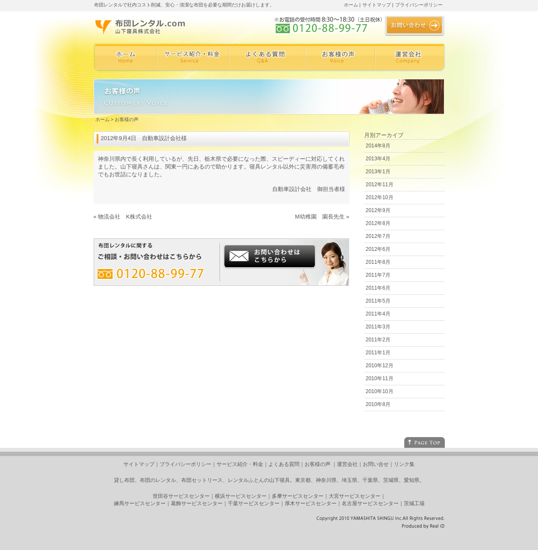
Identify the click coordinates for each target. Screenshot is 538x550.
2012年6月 (378, 249)
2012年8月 (378, 223)
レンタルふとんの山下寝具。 (261, 480)
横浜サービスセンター (241, 496)
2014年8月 (378, 146)
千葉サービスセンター (254, 503)
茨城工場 (414, 503)
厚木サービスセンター (311, 503)
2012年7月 (378, 236)
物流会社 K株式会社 (125, 216)
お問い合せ (376, 464)
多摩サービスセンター (298, 496)
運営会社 (347, 464)
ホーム (351, 4)
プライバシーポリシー (419, 4)
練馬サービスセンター (140, 503)
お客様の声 (317, 464)
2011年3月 (378, 327)
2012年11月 (379, 184)
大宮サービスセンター (355, 496)
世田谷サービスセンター (181, 496)
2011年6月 (378, 288)
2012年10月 (379, 197)
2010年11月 (379, 378)
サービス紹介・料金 (240, 464)
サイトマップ (376, 4)
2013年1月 (378, 172)
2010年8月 (378, 404)
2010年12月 (379, 365)
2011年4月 (378, 314)
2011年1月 (378, 353)
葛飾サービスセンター (197, 503)
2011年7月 (378, 275)
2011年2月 (378, 340)
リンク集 (404, 464)
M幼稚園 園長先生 (320, 216)
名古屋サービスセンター (370, 503)
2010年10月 (379, 391)
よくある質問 (283, 464)
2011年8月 (378, 262)
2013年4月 (378, 159)
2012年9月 (378, 210)
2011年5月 (378, 301)
